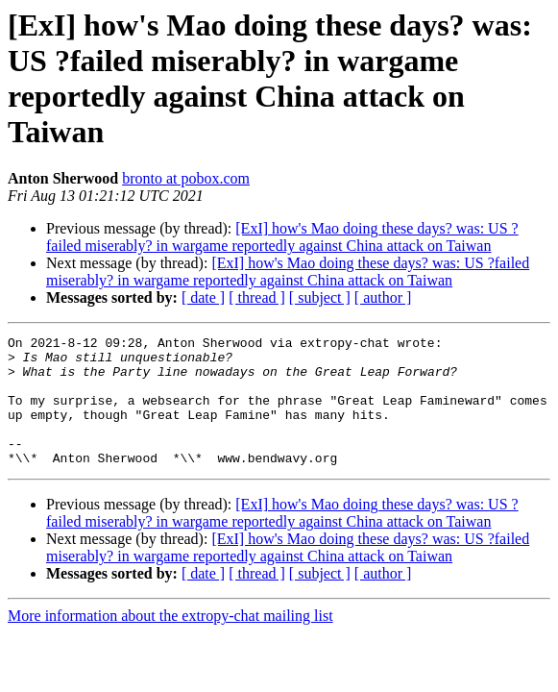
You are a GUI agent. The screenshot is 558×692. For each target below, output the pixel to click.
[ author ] (383, 297)
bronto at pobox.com (186, 178)
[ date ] (203, 297)
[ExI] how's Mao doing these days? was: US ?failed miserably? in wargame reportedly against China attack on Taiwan (282, 237)
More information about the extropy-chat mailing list (170, 641)
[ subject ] (320, 297)
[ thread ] (257, 297)
